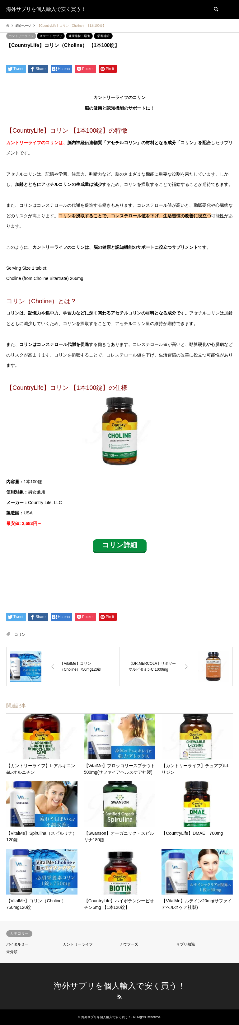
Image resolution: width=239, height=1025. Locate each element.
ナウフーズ (129, 944)
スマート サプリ (51, 36)
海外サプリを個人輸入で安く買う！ (119, 985)
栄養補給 (103, 36)
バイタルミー (17, 944)
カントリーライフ (21, 36)
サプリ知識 (185, 944)
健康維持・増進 (79, 36)
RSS (119, 996)
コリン (20, 634)
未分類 (11, 952)
